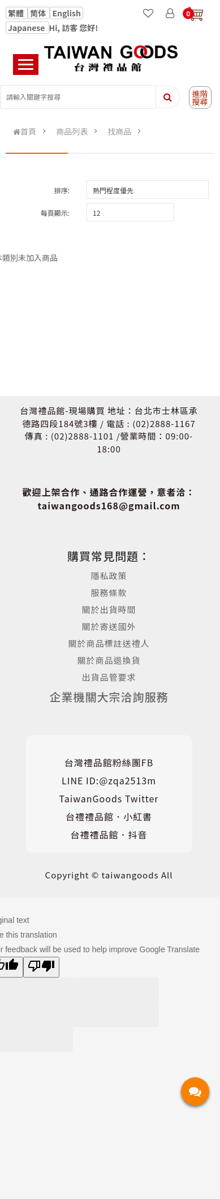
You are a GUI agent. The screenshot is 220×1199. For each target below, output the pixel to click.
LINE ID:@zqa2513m (109, 780)
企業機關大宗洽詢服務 (109, 697)
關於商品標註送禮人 (109, 643)
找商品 (119, 131)
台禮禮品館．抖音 (109, 834)
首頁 (24, 131)
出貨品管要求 (109, 677)
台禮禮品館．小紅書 (109, 816)
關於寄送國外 (109, 626)
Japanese (27, 27)
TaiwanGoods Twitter (109, 798)
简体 (39, 13)
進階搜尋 (200, 97)
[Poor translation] (41, 967)
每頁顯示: (55, 212)
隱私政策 (109, 575)
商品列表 (72, 131)
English (66, 13)
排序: (62, 190)
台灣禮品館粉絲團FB (108, 762)
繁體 (16, 13)
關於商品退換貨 (109, 660)
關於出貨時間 (109, 609)
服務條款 (109, 592)
